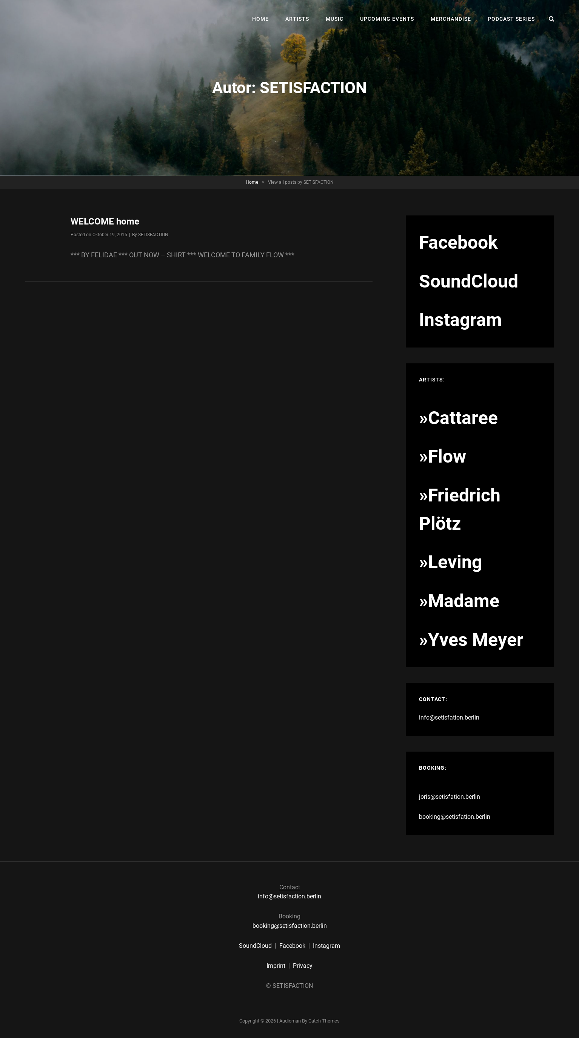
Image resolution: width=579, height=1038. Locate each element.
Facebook (292, 945)
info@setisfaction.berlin (289, 896)
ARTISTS (297, 19)
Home (252, 182)
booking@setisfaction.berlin (290, 925)
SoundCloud (255, 945)
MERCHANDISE (451, 19)
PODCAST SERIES (511, 19)
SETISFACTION (153, 234)
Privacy (303, 965)
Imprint (275, 965)
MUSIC (334, 19)
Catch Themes (324, 1021)
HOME (260, 19)
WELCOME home (105, 221)
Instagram (326, 945)
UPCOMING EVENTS (387, 19)
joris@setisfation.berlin (449, 796)
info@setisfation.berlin (449, 717)
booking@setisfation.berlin (454, 816)
